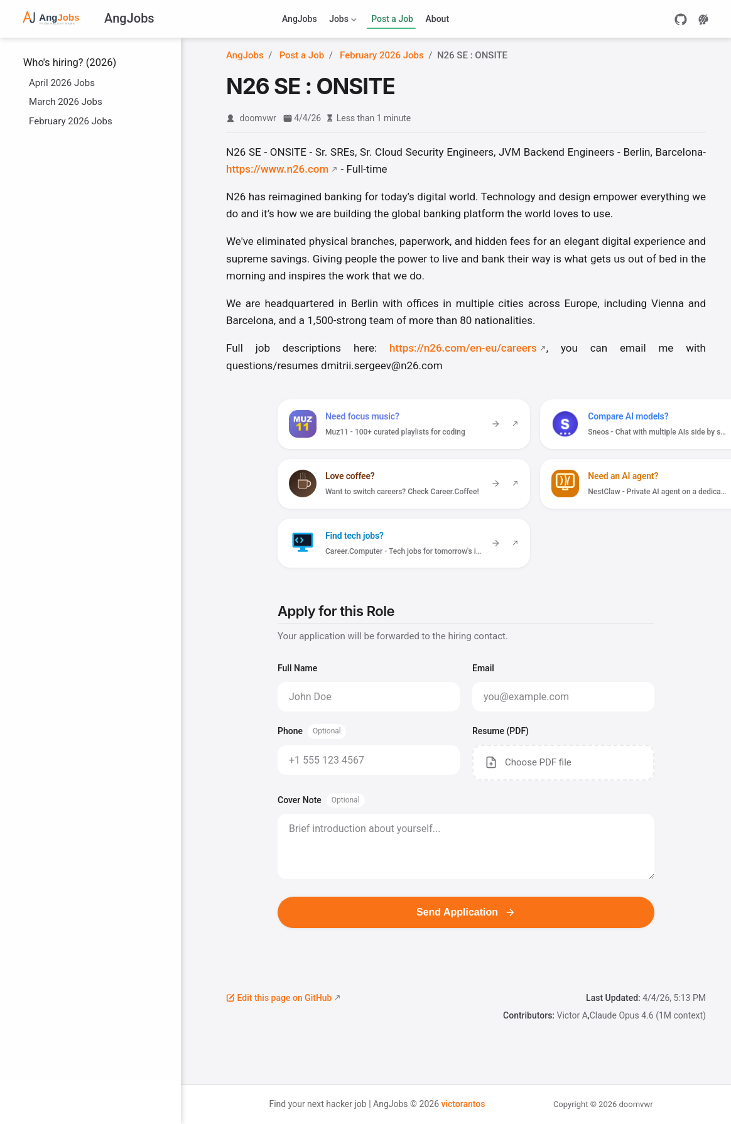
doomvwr (258, 118)
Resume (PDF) (500, 731)
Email (483, 668)
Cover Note (321, 800)
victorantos (463, 1104)
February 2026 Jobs (64, 121)
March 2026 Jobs (59, 101)
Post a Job (392, 19)
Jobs (342, 21)
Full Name (297, 668)
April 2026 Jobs (56, 83)
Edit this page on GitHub (279, 998)
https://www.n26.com (277, 169)
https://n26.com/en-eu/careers (463, 348)
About (438, 19)
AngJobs (299, 19)
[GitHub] (681, 19)
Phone (312, 731)
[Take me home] (86, 19)
